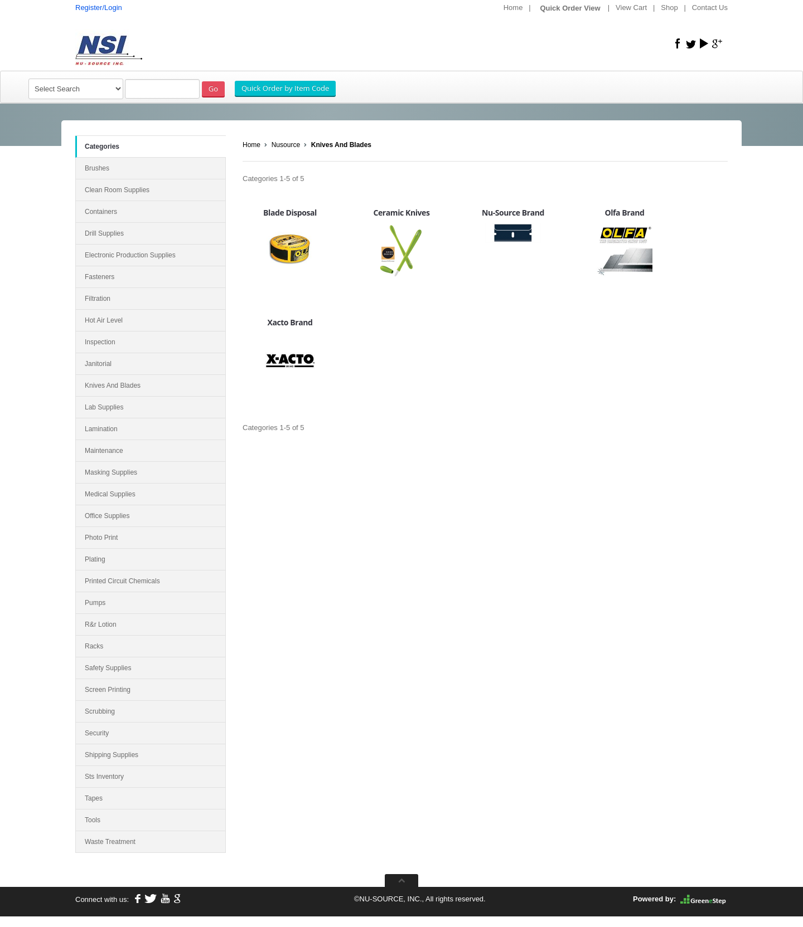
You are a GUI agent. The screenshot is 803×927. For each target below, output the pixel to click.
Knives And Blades (341, 145)
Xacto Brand (289, 322)
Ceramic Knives (402, 212)
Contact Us (710, 7)
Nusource (286, 145)
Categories (102, 146)
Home (513, 7)
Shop (669, 7)
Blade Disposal (290, 212)
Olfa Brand (624, 212)
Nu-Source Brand (513, 212)
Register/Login (98, 7)
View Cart (631, 7)
